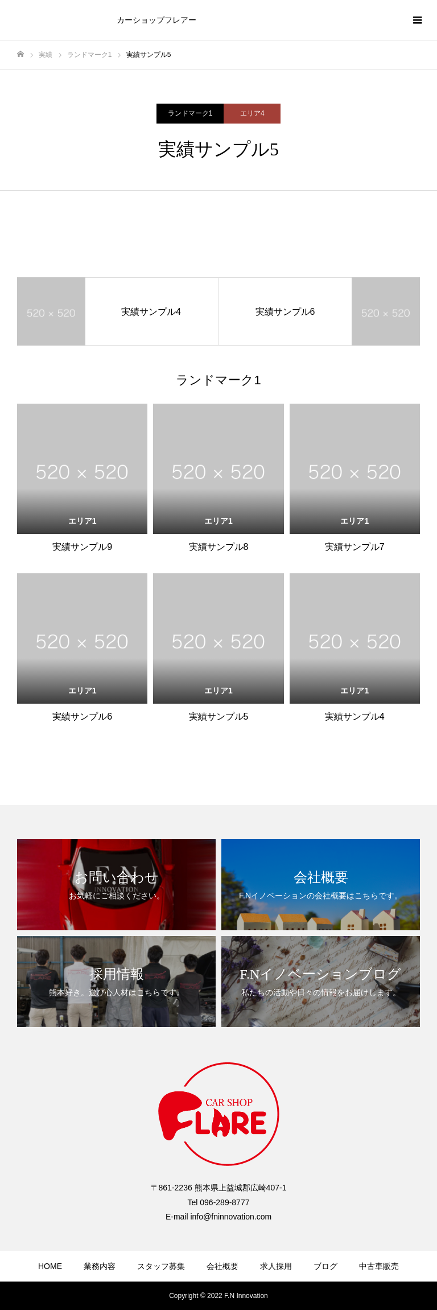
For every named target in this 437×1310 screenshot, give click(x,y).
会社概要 (222, 1266)
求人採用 (276, 1266)
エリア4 (252, 113)
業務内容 (100, 1266)
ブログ (325, 1266)
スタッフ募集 (161, 1266)
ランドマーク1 (190, 113)
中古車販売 (379, 1266)
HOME (50, 1266)
